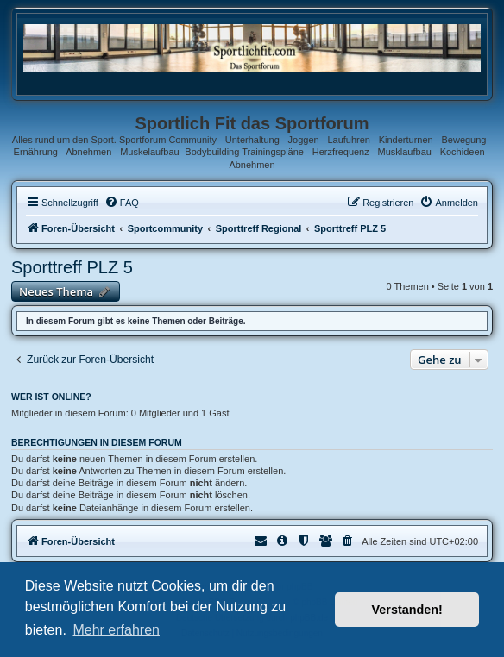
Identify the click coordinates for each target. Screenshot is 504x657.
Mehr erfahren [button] (116, 630)
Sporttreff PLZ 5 (72, 267)
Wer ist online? (51, 396)
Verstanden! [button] (407, 609)
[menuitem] (121, 202)
